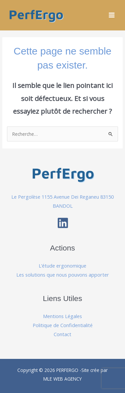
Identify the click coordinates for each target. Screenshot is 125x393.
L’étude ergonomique (62, 265)
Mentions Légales (62, 316)
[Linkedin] (63, 223)
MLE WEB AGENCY (62, 379)
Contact (62, 334)
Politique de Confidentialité (63, 325)
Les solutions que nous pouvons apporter (62, 274)
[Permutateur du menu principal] (112, 15)
